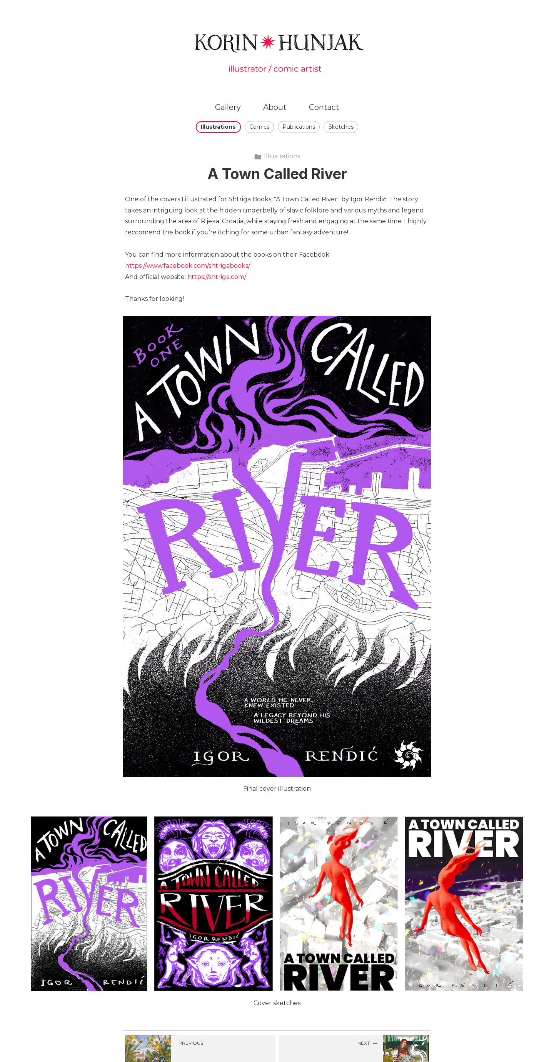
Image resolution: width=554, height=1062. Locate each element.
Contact (324, 107)
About (275, 107)
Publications (298, 126)
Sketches (341, 126)
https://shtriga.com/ (216, 276)
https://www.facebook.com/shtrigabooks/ (187, 265)
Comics (259, 126)
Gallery (228, 107)
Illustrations (218, 126)
